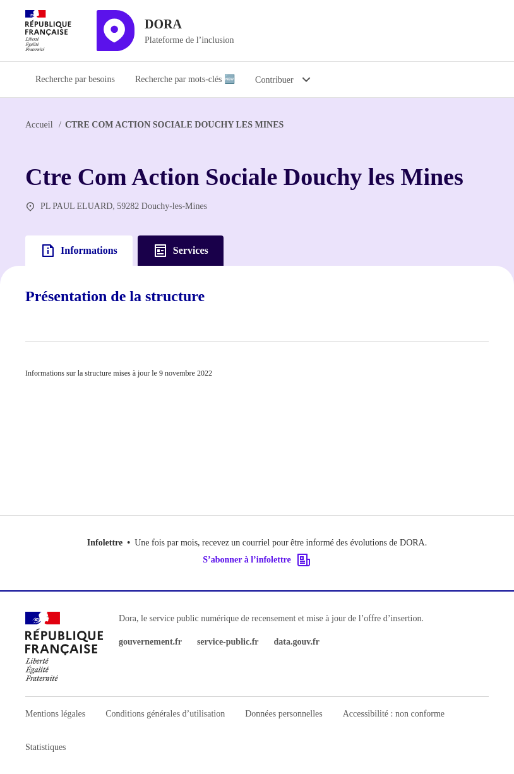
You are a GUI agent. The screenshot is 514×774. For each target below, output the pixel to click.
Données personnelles (283, 713)
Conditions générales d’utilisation (165, 713)
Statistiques (45, 747)
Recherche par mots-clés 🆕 (185, 79)
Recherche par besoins (75, 79)
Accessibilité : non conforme (394, 713)
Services (180, 250)
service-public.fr (228, 641)
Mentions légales (55, 713)
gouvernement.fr (150, 641)
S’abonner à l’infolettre (257, 560)
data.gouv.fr (297, 641)
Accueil (39, 124)
